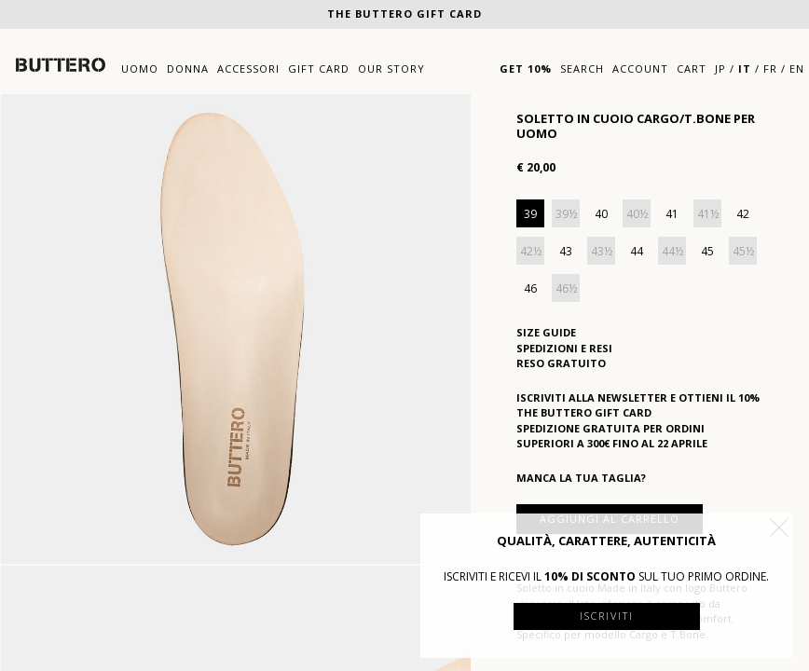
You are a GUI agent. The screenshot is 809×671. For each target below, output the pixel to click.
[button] (779, 527)
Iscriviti (607, 616)
